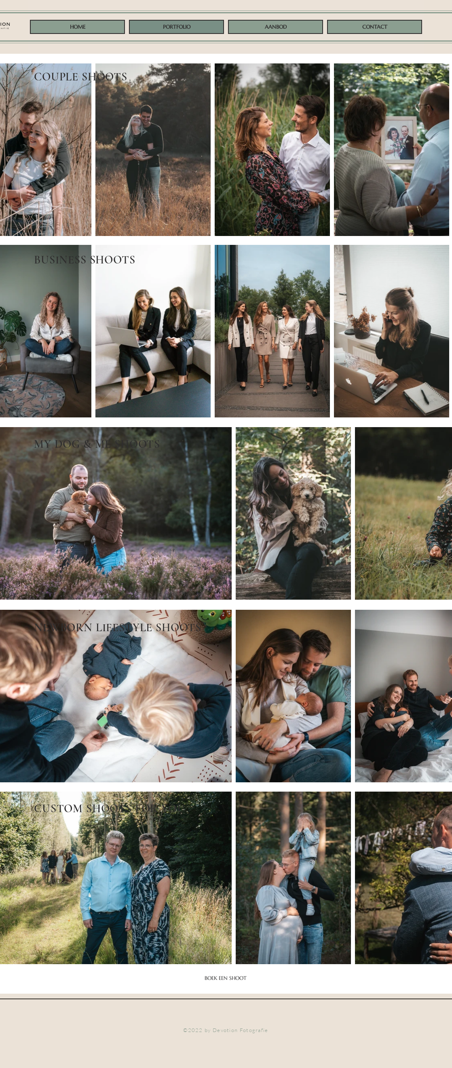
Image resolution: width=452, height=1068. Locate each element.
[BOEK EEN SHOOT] (225, 978)
